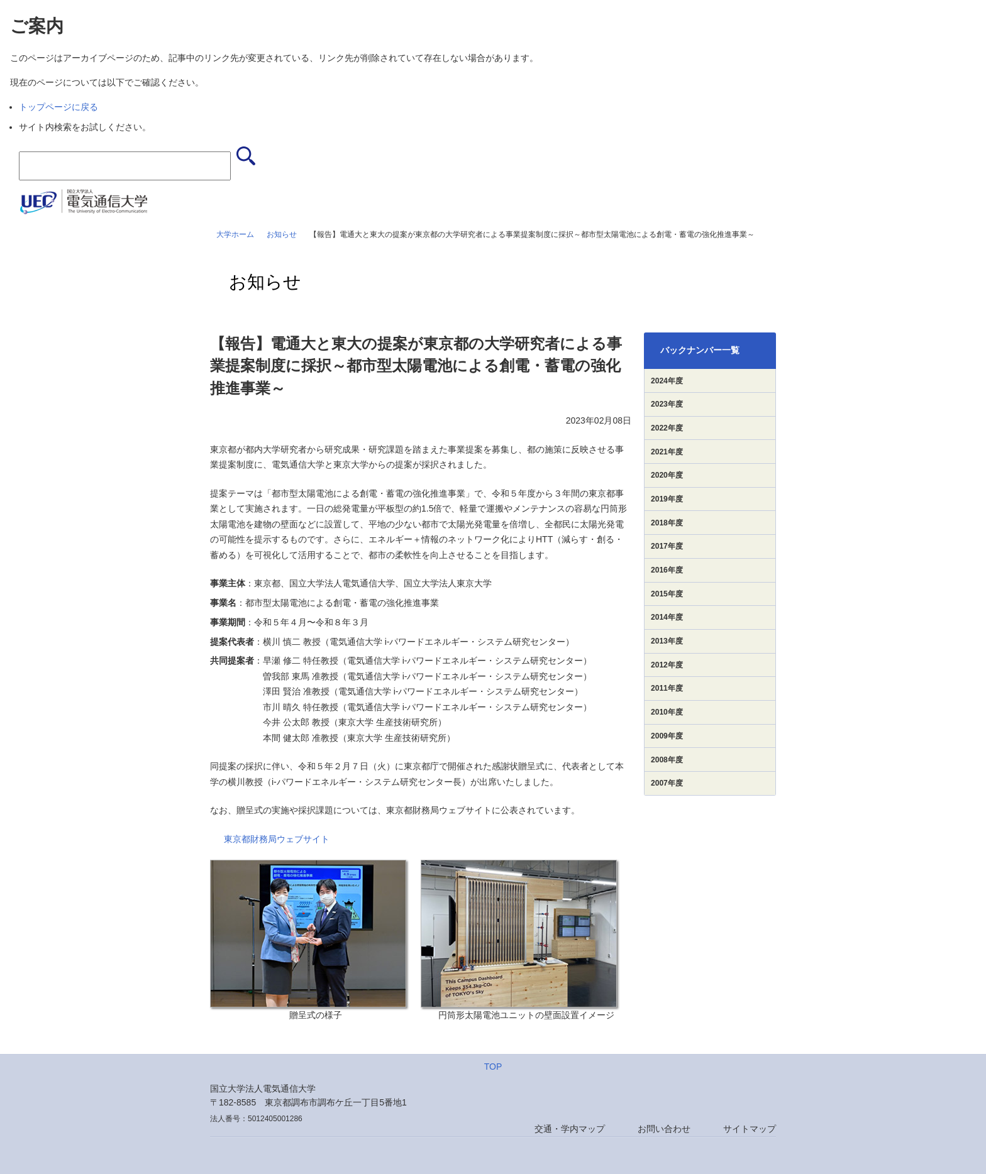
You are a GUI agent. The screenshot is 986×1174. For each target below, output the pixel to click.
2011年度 (667, 688)
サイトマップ (749, 1129)
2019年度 (667, 499)
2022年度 (667, 428)
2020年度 (667, 475)
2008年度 (667, 759)
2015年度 (667, 594)
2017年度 (667, 546)
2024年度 (667, 380)
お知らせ (282, 234)
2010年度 (667, 712)
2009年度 (667, 736)
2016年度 (667, 570)
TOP (493, 1067)
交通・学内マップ (570, 1129)
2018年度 (667, 522)
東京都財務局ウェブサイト (277, 839)
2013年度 (667, 641)
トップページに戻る (58, 107)
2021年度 (667, 451)
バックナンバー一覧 (700, 350)
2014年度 (667, 617)
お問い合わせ (664, 1129)
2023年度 (667, 404)
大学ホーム (235, 234)
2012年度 (667, 665)
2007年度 (667, 783)
